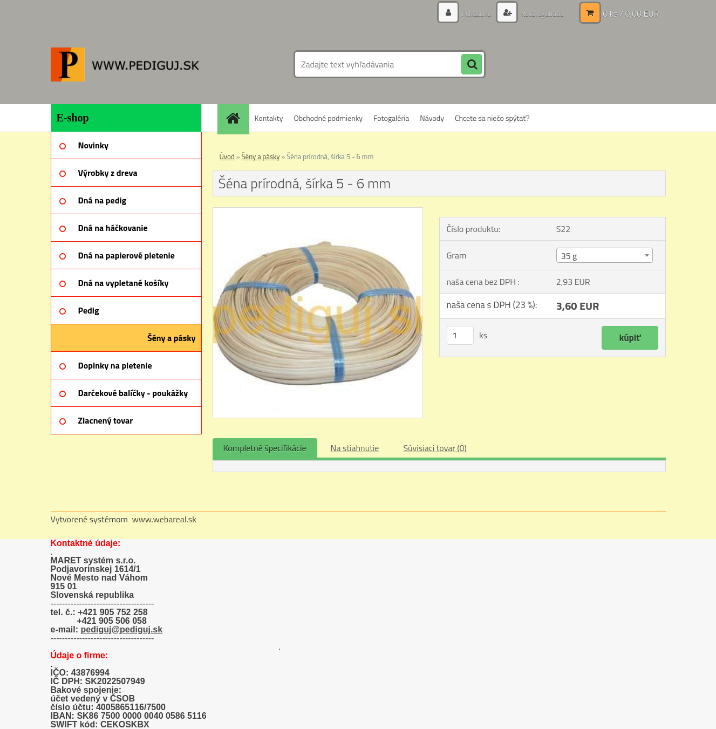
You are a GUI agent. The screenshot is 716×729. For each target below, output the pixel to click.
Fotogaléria (391, 118)
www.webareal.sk (164, 519)
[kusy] (460, 335)
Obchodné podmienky (328, 118)
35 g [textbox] (569, 255)
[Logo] (125, 64)
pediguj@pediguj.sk (122, 629)
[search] (471, 64)
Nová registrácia (537, 13)
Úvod (227, 156)
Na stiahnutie (355, 447)
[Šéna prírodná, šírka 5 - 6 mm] (318, 212)
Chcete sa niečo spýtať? (492, 118)
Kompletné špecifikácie (264, 447)
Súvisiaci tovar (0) (434, 447)
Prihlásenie (465, 13)
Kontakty (269, 118)
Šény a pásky (261, 156)
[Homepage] (236, 118)
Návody (432, 118)
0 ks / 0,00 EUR (631, 13)
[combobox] (604, 255)
